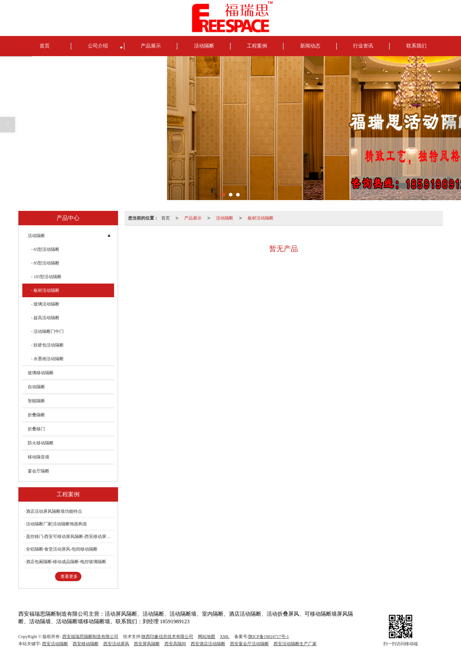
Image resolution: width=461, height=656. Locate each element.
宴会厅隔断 (38, 471)
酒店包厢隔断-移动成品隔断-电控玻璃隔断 (66, 561)
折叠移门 (36, 428)
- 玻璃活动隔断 (45, 304)
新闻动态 (310, 46)
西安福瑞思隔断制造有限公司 (90, 636)
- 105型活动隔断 (46, 276)
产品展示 (151, 46)
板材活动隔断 (261, 218)
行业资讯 (363, 46)
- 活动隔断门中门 (47, 331)
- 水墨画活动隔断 (47, 358)
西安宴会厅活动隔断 (249, 643)
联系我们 (416, 46)
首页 (45, 46)
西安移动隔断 (86, 643)
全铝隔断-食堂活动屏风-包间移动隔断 (62, 549)
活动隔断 (204, 46)
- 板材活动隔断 (45, 290)
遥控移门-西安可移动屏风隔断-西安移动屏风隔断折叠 (70, 536)
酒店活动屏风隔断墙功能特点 (54, 511)
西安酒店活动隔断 (208, 643)
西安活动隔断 (55, 643)
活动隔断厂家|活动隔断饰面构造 (56, 523)
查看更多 (69, 576)
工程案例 (257, 46)
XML (225, 636)
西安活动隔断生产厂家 (295, 643)
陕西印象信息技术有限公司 (167, 636)
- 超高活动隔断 (45, 317)
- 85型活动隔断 (45, 263)
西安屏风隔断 (147, 643)
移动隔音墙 (38, 457)
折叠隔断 (36, 414)
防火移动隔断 (41, 442)
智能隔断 (36, 400)
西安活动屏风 (116, 643)
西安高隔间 (175, 643)
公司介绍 (98, 46)
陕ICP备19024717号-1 (268, 636)
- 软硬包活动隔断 (47, 345)
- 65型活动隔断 (45, 249)
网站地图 (206, 636)
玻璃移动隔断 (41, 372)
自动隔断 (36, 386)
